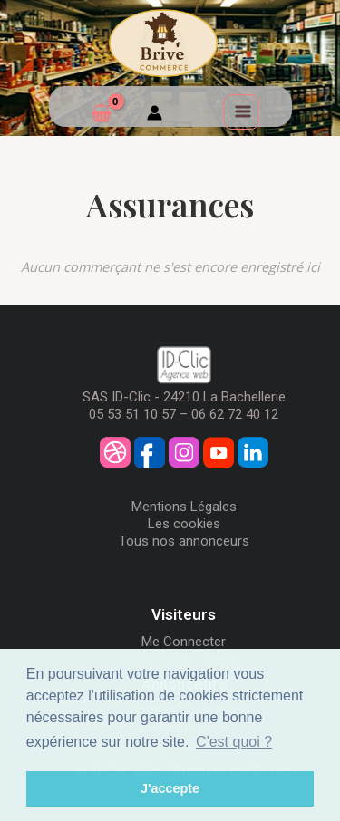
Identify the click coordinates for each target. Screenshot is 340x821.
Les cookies (184, 524)
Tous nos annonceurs (184, 541)
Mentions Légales (184, 506)
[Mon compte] (154, 115)
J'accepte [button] (170, 788)
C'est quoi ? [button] (234, 741)
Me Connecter (183, 641)
